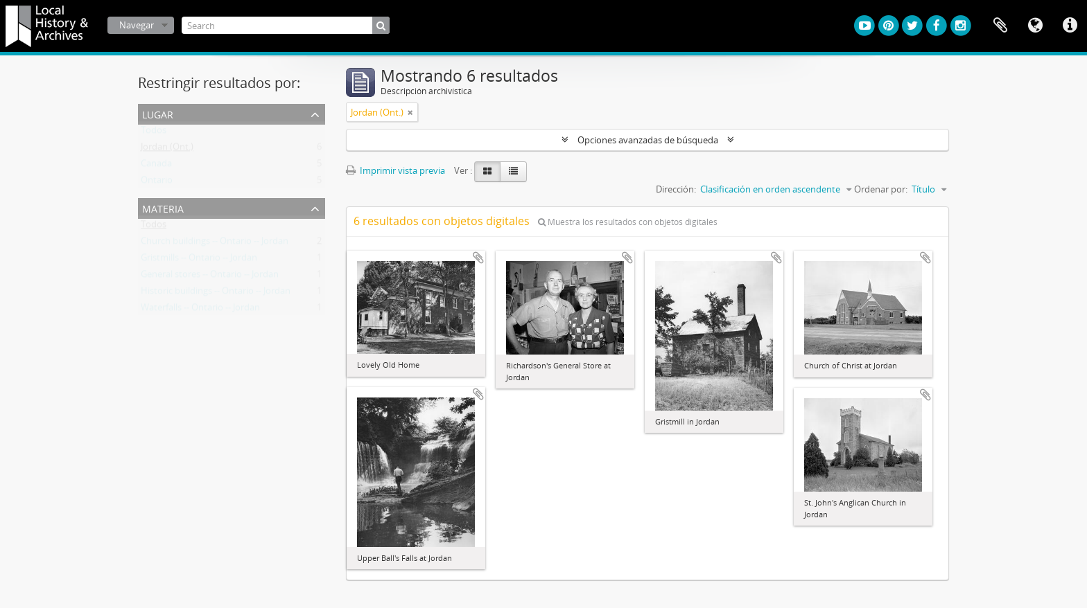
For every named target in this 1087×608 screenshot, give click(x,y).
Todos (153, 133)
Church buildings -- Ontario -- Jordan (214, 244)
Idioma (1035, 25)
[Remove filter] (410, 112)
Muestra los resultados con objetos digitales (628, 222)
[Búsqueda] (381, 25)
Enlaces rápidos (1069, 25)
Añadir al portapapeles (478, 258)
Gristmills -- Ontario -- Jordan (199, 260)
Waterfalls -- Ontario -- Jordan (200, 310)
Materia (163, 207)
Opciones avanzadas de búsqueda (647, 140)
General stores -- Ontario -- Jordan (210, 277)
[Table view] (513, 171)
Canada (156, 166)
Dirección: (676, 189)
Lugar (157, 113)
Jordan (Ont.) (167, 149)
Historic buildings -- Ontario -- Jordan (215, 293)
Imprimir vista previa (395, 170)
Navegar (136, 25)
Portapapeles (1000, 25)
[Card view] (487, 171)
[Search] (286, 25)
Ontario (157, 183)
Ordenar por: (880, 189)
